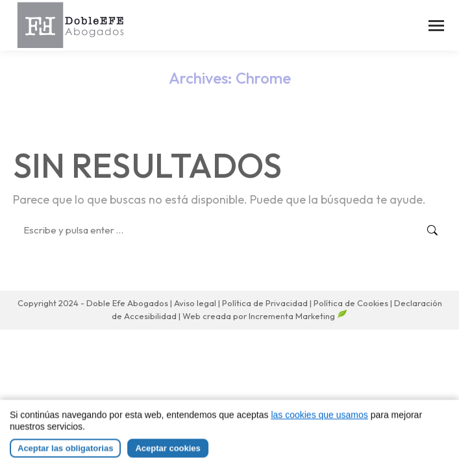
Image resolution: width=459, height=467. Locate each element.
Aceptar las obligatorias (65, 456)
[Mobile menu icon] (436, 25)
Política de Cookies (351, 303)
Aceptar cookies (167, 456)
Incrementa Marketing (298, 316)
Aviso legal (196, 303)
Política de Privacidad (266, 303)
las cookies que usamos (319, 423)
